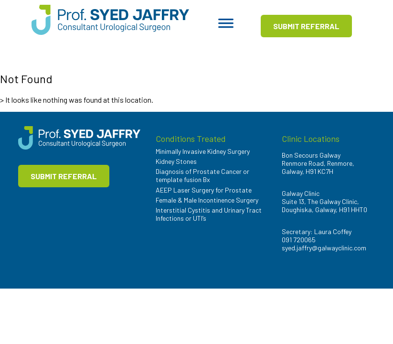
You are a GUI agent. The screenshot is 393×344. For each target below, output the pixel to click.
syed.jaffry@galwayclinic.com (324, 248)
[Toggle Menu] (226, 26)
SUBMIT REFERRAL (306, 26)
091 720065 (299, 240)
